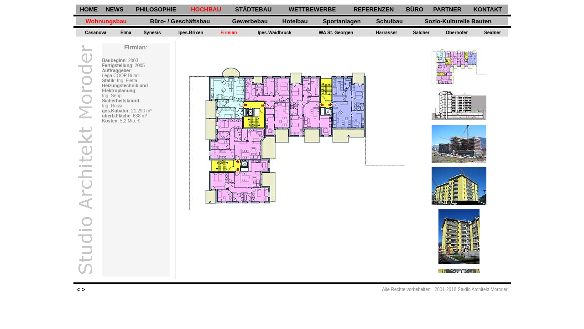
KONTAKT (488, 9)
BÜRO (414, 9)
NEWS (115, 9)
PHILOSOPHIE (156, 9)
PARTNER (447, 9)
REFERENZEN (374, 9)
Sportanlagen (342, 21)
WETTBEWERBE (312, 9)
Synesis (152, 32)
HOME (89, 9)
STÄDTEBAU (253, 9)
